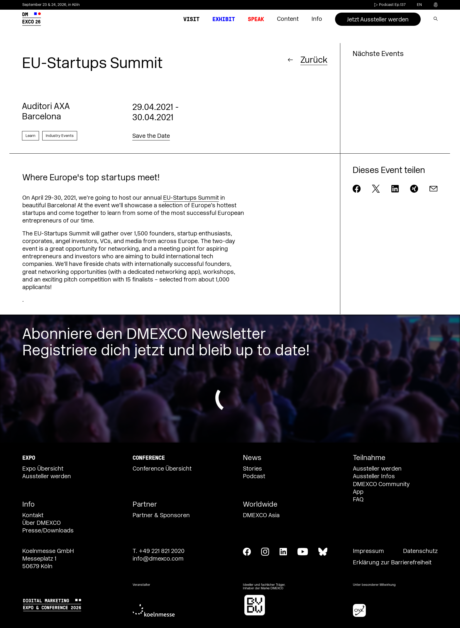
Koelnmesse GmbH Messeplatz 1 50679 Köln (48, 559)
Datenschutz (420, 551)
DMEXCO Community (381, 484)
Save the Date (151, 136)
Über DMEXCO (41, 523)
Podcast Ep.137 (389, 4)
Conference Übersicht (162, 468)
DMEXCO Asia (261, 515)
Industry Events (60, 135)
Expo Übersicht (42, 468)
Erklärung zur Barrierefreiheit (392, 562)
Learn (30, 135)
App (358, 491)
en (419, 4)
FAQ (358, 499)
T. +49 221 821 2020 (159, 551)
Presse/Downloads (48, 530)
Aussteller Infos (374, 476)
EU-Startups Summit (191, 197)
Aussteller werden (46, 476)
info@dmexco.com (158, 558)
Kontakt (32, 515)
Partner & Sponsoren (161, 515)
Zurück (313, 60)
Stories (252, 468)
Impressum (368, 551)
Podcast (254, 476)
